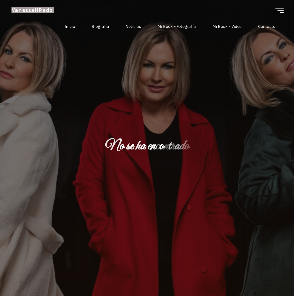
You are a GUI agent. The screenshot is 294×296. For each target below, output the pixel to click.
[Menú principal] (279, 10)
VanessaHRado (32, 10)
